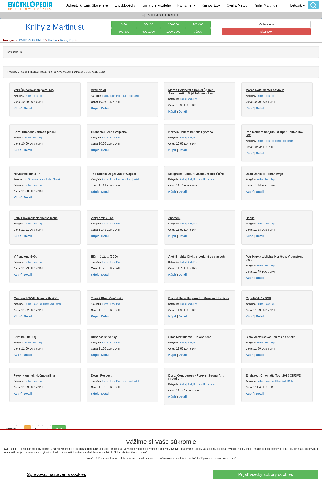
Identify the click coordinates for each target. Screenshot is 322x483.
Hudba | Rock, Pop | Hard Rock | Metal (120, 96)
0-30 (124, 24)
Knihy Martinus (265, 5)
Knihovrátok (211, 5)
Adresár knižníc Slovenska (87, 5)
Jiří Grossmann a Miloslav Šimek (42, 179)
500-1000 (148, 31)
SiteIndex (266, 31)
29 (46, 428)
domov (58, 429)
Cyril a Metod (237, 5)
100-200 (173, 24)
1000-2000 (173, 31)
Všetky (198, 31)
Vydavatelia (266, 24)
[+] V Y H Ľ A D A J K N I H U (161, 15)
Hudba (52, 40)
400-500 (123, 31)
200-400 (198, 24)
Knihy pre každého (156, 5)
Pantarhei (186, 5)
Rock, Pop (67, 40)
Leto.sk (297, 5)
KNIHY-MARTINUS (31, 40)
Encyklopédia (124, 5)
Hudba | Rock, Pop (34, 96)
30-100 (148, 24)
